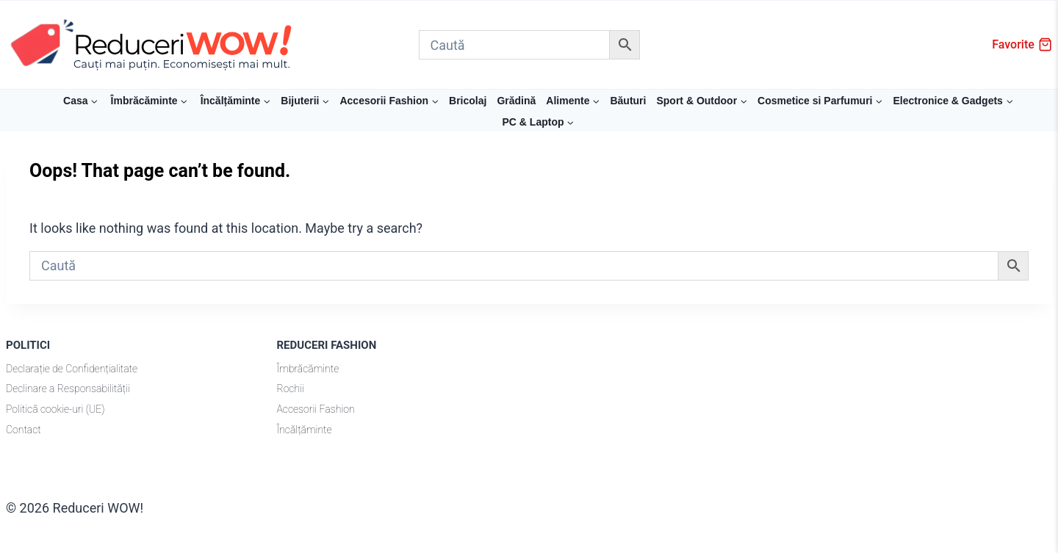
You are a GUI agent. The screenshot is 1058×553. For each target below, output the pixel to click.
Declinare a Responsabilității (68, 388)
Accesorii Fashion (316, 409)
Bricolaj (467, 100)
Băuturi (628, 100)
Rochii (290, 388)
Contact (23, 429)
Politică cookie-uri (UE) (55, 409)
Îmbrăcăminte (308, 369)
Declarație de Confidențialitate (71, 369)
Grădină (516, 100)
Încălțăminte (304, 429)
